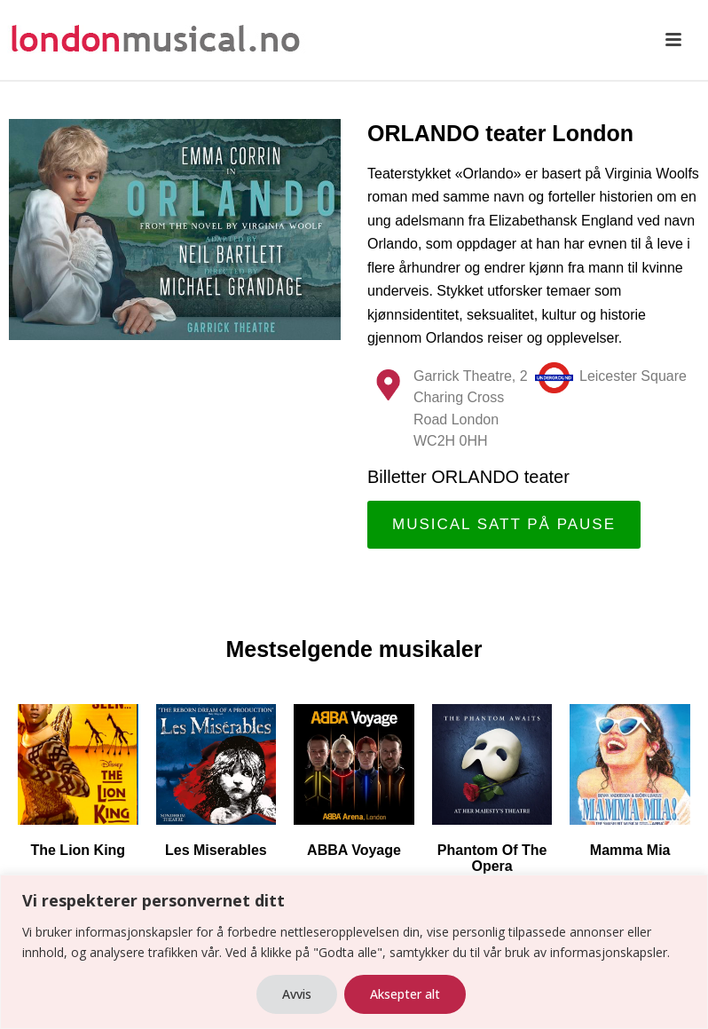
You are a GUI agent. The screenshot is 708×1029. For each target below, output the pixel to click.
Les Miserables (216, 850)
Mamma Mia (630, 850)
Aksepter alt (405, 993)
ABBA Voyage (354, 850)
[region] (354, 952)
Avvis (296, 993)
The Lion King (77, 850)
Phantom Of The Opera (492, 858)
